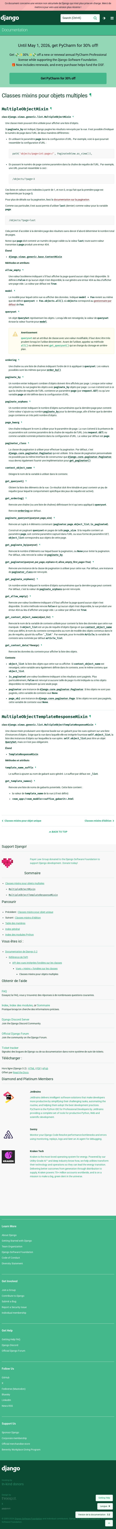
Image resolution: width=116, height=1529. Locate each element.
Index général (12, 929)
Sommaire (43, 1005)
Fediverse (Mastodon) (14, 1388)
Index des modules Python (19, 934)
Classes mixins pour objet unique (21, 820)
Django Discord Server (15, 1019)
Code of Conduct (11, 1257)
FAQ (4, 991)
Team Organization (12, 1246)
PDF (38, 1068)
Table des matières (15, 923)
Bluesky (6, 1394)
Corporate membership (14, 1438)
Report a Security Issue (14, 1307)
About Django (9, 1235)
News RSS (7, 1405)
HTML (31, 1068)
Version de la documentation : (94, 1514)
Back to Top (58, 831)
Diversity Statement (12, 1263)
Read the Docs (21, 1072)
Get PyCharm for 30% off (58, 78)
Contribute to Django (13, 1295)
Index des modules (21, 1005)
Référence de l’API (18, 957)
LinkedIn (6, 1400)
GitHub (5, 1377)
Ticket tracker (10, 1048)
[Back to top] (109, 1523)
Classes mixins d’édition (99, 820)
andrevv (10, 1509)
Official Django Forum (15, 1033)
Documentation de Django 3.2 (21, 951)
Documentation (14, 29)
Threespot (10, 1499)
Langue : (105, 1506)
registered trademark (90, 1518)
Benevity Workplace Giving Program (21, 1449)
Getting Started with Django (17, 1240)
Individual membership (14, 1312)
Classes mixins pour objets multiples (24, 883)
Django (10, 18)
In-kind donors (13, 1484)
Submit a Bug (9, 1301)
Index (5, 1005)
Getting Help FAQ (11, 1339)
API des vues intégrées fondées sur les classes (37, 962)
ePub (45, 1068)
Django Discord (10, 1345)
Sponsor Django (10, 1432)
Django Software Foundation (17, 1252)
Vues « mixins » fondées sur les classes (37, 968)
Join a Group (9, 1290)
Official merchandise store (16, 1443)
